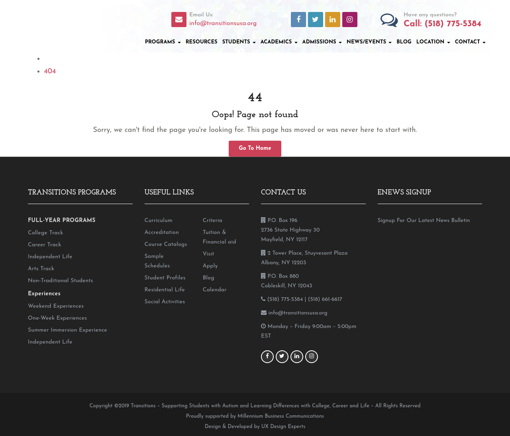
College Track (45, 233)
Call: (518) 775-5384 (442, 24)
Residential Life (165, 290)
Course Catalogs (166, 244)
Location (433, 42)
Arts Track (41, 269)
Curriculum (159, 221)
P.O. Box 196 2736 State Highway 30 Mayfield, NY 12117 (290, 230)
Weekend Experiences (56, 306)
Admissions (322, 42)
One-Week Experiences (57, 318)
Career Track (44, 245)
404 (50, 71)
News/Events (369, 42)
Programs (163, 42)
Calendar (215, 290)
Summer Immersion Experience (67, 330)
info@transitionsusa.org (223, 23)
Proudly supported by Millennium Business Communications (255, 416)
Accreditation (162, 233)
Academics (279, 42)
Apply (210, 266)
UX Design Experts (283, 426)
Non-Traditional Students (60, 281)
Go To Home (255, 148)
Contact (470, 42)
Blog (403, 42)
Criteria (212, 221)
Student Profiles (165, 278)
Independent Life (50, 257)
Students (239, 42)
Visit (208, 254)
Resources (202, 42)
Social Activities (165, 302)
